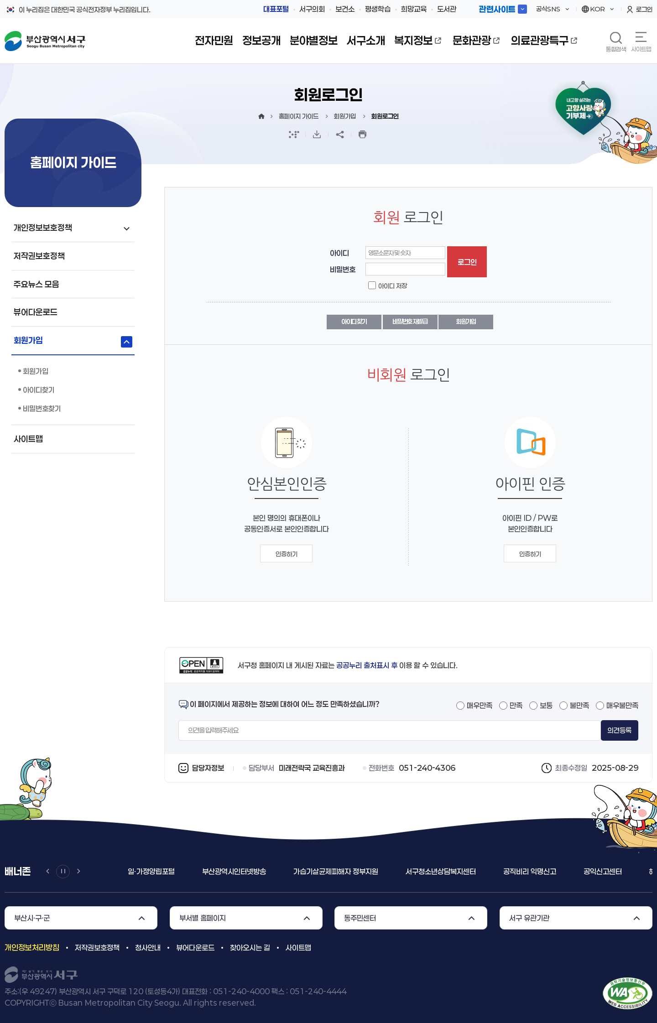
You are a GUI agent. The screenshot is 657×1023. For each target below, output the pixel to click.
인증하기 (286, 554)
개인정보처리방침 (32, 947)
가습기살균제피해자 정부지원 (335, 871)
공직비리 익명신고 (529, 871)
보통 (546, 705)
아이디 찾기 (353, 321)
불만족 (579, 705)
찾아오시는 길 (250, 947)
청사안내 (148, 947)
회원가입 (466, 321)
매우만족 (479, 705)
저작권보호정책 (97, 947)
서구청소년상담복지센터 (441, 871)
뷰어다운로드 (195, 947)
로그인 (467, 262)
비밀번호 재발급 (410, 321)
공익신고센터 (603, 871)
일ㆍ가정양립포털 (151, 871)
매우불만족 (622, 705)
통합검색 (616, 49)
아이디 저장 (392, 286)
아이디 (339, 253)
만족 (516, 705)
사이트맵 (641, 49)
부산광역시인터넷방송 (234, 871)
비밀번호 (342, 269)
